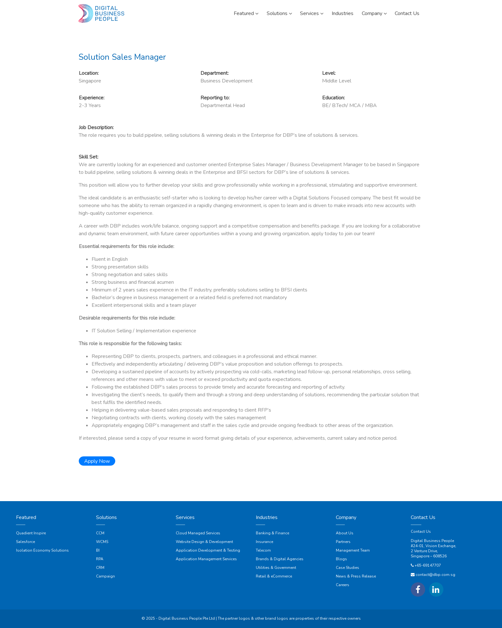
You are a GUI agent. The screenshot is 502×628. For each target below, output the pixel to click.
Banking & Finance (272, 533)
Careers (342, 584)
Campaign (105, 576)
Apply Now (97, 461)
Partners (343, 541)
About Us (344, 533)
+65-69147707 (428, 565)
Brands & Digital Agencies (280, 559)
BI (98, 550)
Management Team (353, 550)
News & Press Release (356, 576)
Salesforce (25, 541)
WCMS (102, 541)
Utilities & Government (276, 567)
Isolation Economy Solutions (42, 550)
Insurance (264, 541)
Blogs (341, 559)
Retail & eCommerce (274, 576)
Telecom (263, 550)
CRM (100, 567)
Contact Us (421, 531)
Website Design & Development (204, 541)
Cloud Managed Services (198, 533)
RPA (99, 559)
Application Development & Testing (208, 550)
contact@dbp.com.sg (435, 574)
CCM (100, 533)
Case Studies (347, 567)
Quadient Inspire (31, 533)
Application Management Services (206, 559)
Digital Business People (432, 540)
